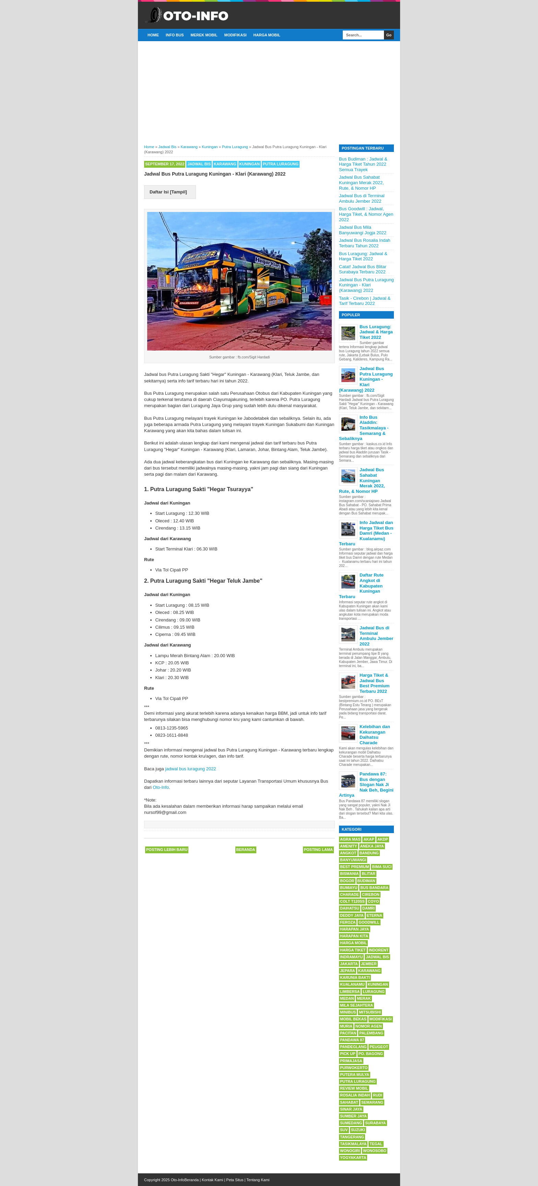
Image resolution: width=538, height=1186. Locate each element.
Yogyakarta (353, 1157)
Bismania (349, 873)
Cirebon (370, 894)
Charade (349, 894)
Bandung (369, 853)
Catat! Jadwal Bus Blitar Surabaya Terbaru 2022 (362, 269)
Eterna (374, 915)
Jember (369, 964)
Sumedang (351, 1123)
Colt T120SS (352, 901)
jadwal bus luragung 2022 (190, 768)
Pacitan (348, 1033)
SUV (344, 1130)
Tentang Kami (257, 1180)
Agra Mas (350, 839)
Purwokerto (353, 1068)
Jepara (347, 971)
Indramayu (351, 957)
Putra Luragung (281, 164)
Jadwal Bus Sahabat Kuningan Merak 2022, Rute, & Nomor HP (361, 182)
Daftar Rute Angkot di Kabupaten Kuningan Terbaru (361, 585)
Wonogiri (350, 1151)
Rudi (377, 1095)
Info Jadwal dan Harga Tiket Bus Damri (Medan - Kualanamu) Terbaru (366, 533)
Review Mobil (354, 1088)
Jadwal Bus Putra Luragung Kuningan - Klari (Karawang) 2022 (366, 285)
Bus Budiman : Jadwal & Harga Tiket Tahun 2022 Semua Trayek (363, 164)
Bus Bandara (374, 888)
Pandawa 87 (352, 1040)
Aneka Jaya (372, 846)
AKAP (368, 839)
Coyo (373, 901)
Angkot (348, 853)
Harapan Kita (354, 936)
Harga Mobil (267, 35)
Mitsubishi (370, 1012)
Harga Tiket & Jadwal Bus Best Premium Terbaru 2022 (374, 683)
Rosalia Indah (355, 1095)
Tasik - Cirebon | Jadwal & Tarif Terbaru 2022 (364, 301)
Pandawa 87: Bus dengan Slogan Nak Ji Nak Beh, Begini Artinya (366, 784)
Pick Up (347, 1054)
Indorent (378, 950)
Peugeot (379, 1047)
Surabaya (375, 1123)
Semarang (372, 1102)
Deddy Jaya (352, 915)
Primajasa (351, 1061)
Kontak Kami (212, 1180)
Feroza (347, 922)
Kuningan (249, 164)
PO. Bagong (371, 1054)
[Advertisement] (269, 92)
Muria (346, 1026)
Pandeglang (353, 1047)
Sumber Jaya (353, 1116)
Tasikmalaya (353, 1144)
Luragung (374, 991)
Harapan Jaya (354, 929)
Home (153, 35)
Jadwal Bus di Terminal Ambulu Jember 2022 (362, 198)
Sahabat (349, 1102)
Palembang (371, 1033)
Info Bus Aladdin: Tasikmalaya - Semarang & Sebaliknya (363, 428)
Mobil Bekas (353, 1019)
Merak (364, 998)
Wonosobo (374, 1151)
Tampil (179, 191)
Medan (347, 998)
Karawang (225, 164)
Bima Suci (381, 867)
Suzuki (358, 1130)
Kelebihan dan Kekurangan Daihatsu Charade (375, 734)
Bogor (347, 881)
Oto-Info (161, 787)
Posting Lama (318, 849)
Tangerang (352, 1137)
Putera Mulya (354, 1074)
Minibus (348, 1012)
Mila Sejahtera (356, 1005)
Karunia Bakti (355, 977)
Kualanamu (352, 984)
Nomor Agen (368, 1026)
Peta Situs (234, 1180)
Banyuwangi (353, 860)
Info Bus (175, 35)
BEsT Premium (354, 867)
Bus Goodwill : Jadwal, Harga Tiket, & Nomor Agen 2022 (366, 214)
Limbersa (350, 991)
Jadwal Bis (199, 164)
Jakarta (349, 964)
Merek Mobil (204, 35)
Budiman (366, 881)
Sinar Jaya (351, 1109)
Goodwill (369, 922)
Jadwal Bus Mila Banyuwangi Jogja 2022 (362, 230)
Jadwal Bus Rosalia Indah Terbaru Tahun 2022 (364, 243)
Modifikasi (235, 35)
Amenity (348, 846)
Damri (368, 908)
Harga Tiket (353, 950)
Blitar (368, 873)
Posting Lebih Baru (166, 849)
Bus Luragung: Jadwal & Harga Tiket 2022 (363, 256)
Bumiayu (348, 888)
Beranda (245, 849)
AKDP (382, 839)
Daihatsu (349, 908)
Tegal (376, 1144)
